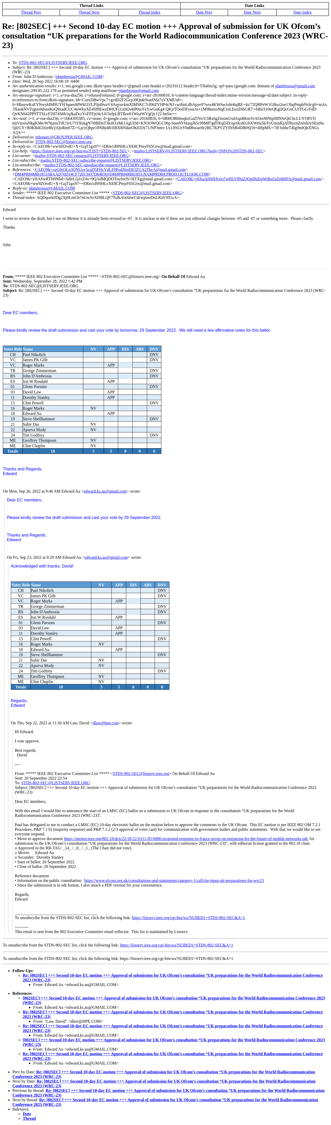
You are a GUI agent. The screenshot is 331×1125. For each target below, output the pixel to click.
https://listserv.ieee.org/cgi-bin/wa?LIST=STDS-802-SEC (79, 151)
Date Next (252, 12)
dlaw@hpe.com (106, 723)
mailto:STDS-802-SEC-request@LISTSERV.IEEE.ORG (82, 155)
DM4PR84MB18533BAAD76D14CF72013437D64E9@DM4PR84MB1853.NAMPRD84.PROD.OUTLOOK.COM (112, 174)
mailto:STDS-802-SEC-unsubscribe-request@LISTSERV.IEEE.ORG (101, 165)
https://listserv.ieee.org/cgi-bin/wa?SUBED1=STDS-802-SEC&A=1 (188, 917)
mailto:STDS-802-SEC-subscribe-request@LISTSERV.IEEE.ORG (95, 160)
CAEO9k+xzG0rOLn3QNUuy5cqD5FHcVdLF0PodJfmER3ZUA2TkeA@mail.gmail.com (110, 169)
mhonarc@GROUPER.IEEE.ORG (64, 137)
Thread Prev (31, 12)
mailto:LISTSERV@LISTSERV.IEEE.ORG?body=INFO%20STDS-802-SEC (198, 151)
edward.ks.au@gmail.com (105, 491)
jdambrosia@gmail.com (295, 86)
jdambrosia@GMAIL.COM (79, 76)
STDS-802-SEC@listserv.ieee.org (63, 141)
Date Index (303, 12)
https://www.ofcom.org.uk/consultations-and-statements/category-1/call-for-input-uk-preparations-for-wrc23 (174, 880)
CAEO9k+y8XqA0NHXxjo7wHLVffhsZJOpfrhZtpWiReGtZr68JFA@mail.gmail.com (249, 179)
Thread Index (149, 12)
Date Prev (204, 12)
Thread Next (89, 12)
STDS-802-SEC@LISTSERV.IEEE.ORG (53, 62)
